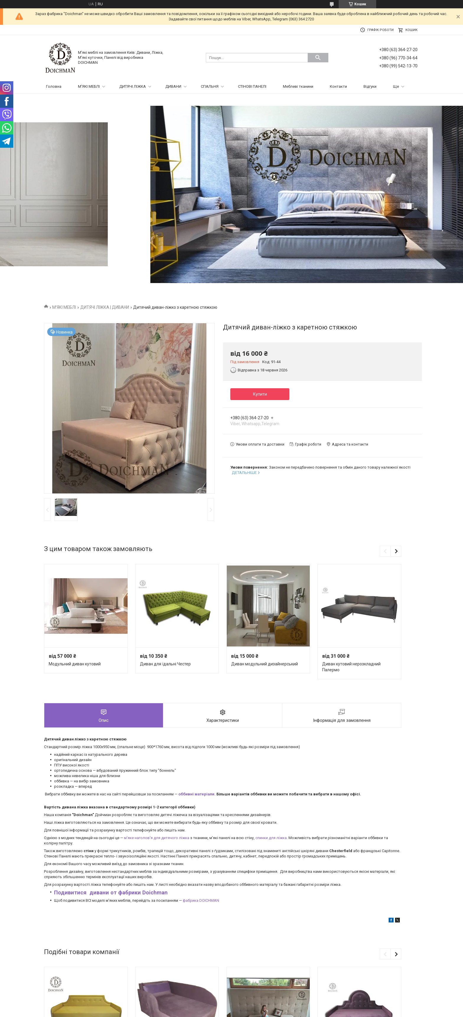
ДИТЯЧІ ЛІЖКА (132, 86)
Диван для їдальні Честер (165, 664)
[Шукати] (318, 57)
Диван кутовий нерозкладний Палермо (351, 667)
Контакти (338, 86)
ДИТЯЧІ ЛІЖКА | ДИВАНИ (104, 307)
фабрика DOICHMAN (201, 900)
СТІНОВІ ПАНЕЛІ (252, 86)
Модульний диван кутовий (75, 664)
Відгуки (369, 86)
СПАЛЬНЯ (210, 86)
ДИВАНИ (173, 86)
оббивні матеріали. (197, 794)
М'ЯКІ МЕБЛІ (89, 86)
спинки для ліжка (271, 838)
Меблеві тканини (298, 86)
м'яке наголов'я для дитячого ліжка (156, 838)
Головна (53, 86)
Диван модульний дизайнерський (264, 664)
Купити (260, 394)
